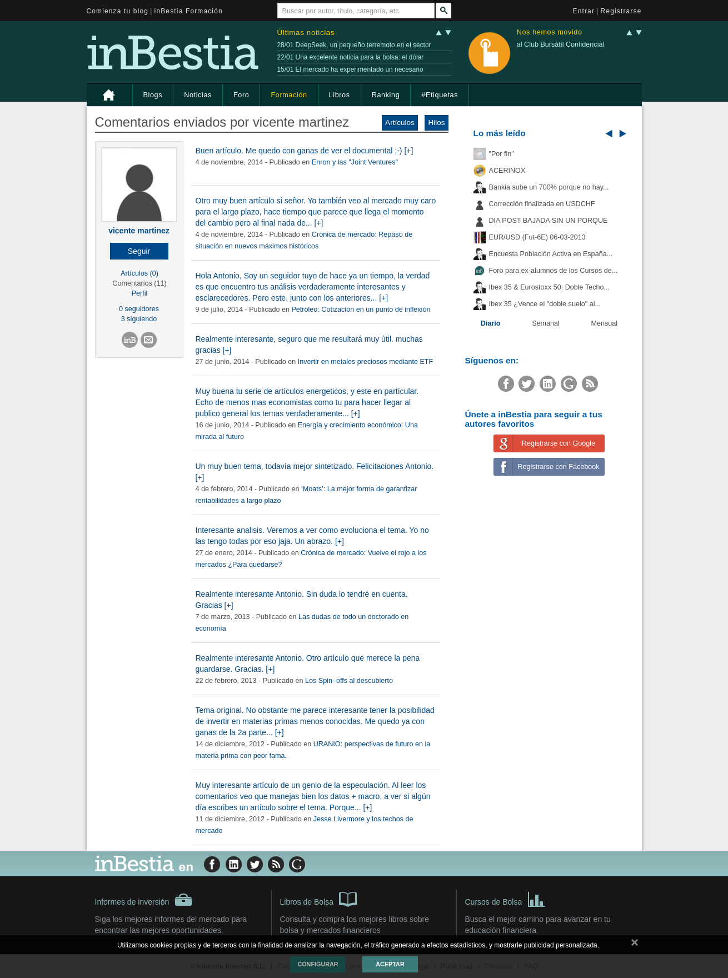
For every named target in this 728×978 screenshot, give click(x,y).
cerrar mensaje (634, 944)
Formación (289, 95)
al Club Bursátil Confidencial (561, 44)
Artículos (400, 122)
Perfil (140, 293)
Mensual (604, 323)
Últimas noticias (306, 32)
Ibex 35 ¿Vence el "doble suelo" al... (545, 304)
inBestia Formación (188, 11)
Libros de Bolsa (318, 898)
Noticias (198, 95)
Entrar (584, 11)
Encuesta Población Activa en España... (551, 254)
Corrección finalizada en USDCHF (542, 204)
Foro (241, 95)
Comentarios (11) (139, 283)
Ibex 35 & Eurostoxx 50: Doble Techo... (549, 287)
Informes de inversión (144, 899)
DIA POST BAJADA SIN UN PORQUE (548, 220)
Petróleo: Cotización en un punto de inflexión (360, 309)
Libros (339, 95)
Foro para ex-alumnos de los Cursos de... (553, 271)
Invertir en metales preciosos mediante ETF (365, 362)
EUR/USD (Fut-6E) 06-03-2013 (537, 237)
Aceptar (390, 964)
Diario (491, 323)
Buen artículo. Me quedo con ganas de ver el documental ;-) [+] (304, 150)
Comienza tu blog (118, 11)
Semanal (546, 323)
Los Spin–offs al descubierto (349, 681)
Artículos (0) (139, 273)
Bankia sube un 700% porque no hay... (549, 187)
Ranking (386, 95)
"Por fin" (501, 154)
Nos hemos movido (549, 32)
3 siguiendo (139, 319)
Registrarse (621, 11)
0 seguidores (139, 309)
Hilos (436, 122)
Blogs (153, 95)
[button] (139, 251)
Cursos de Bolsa (505, 898)
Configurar (317, 964)
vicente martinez (138, 230)
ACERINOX (507, 170)
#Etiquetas (439, 95)
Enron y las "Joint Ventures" (355, 162)
